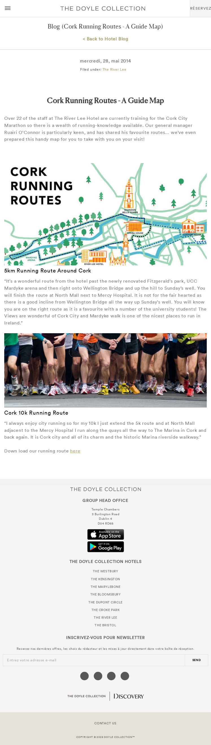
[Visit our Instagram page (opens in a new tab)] (111, 676)
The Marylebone (106, 586)
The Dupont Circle (105, 602)
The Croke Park (106, 610)
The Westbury (105, 571)
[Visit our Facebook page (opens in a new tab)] (84, 676)
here (75, 451)
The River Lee (115, 69)
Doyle (102, 8)
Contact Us (105, 723)
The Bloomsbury (105, 594)
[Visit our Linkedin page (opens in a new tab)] (125, 676)
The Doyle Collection (105, 489)
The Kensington (105, 579)
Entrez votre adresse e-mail (31, 660)
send (196, 660)
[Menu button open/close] (7, 8)
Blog (54, 26)
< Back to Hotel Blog (105, 39)
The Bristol (105, 625)
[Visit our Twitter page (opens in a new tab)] (98, 676)
